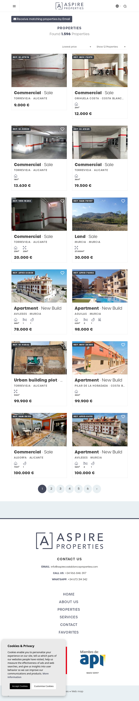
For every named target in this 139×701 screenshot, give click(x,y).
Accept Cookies (20, 686)
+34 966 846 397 (75, 573)
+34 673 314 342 (77, 579)
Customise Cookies (43, 686)
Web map (77, 691)
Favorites (69, 632)
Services (69, 617)
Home (69, 594)
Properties (69, 609)
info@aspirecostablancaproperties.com (74, 566)
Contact (69, 625)
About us (68, 602)
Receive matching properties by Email (41, 19)
